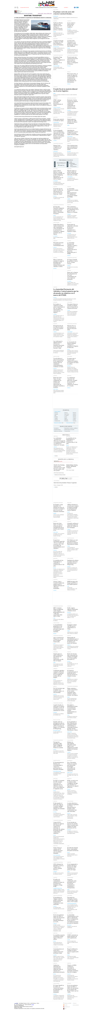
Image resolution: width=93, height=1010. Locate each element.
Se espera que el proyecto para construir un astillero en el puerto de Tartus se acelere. (72, 361)
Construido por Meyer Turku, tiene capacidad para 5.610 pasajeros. (72, 957)
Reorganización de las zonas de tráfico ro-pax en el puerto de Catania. (58, 328)
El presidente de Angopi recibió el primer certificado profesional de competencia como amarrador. (58, 901)
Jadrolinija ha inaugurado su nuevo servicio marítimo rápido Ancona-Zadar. (73, 132)
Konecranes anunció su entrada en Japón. (58, 119)
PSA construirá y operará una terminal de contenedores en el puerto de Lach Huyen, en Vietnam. (72, 209)
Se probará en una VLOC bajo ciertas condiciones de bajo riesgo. (58, 752)
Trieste (74, 419)
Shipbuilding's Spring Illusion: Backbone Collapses (72, 466)
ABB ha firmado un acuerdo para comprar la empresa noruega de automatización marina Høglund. (73, 507)
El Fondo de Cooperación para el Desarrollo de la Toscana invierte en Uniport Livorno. (72, 673)
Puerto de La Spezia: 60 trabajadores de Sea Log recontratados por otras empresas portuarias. (72, 276)
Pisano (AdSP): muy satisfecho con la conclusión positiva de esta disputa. (72, 283)
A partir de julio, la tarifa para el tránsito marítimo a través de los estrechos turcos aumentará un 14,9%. (58, 707)
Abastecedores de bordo (69, 429)
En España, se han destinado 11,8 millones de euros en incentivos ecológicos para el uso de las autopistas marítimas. (59, 508)
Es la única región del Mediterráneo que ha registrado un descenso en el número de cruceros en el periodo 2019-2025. (59, 554)
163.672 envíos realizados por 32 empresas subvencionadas (58, 516)
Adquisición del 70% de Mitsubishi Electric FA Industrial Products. (58, 125)
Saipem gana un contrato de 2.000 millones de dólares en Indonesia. (72, 121)
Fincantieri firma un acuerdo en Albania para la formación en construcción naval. (72, 306)
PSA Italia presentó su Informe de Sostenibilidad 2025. (58, 244)
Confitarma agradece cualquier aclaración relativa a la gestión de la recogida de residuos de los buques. (58, 674)
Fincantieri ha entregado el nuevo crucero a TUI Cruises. (72, 899)
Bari (55, 415)
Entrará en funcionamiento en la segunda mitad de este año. (72, 874)
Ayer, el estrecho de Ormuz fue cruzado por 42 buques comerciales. (58, 639)
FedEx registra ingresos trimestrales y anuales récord (72, 609)
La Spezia (66, 415)
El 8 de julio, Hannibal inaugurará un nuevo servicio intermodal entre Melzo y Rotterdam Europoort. (58, 210)
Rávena (74, 412)
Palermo (66, 419)
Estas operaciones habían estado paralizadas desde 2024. (58, 391)
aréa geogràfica (73, 166)
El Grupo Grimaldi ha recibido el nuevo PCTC (72, 261)
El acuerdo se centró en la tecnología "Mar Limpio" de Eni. (72, 775)
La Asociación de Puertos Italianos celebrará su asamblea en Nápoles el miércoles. (72, 344)
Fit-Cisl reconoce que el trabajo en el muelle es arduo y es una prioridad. (59, 690)
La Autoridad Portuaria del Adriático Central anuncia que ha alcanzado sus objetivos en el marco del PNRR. (65, 292)
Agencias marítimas (58, 431)
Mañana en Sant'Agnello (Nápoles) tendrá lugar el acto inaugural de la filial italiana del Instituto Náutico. (72, 746)
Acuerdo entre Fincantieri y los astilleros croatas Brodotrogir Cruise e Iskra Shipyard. (72, 43)
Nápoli (65, 418)
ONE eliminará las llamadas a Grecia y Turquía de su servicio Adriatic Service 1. (58, 866)
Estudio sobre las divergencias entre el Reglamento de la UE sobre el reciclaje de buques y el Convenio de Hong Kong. (59, 725)
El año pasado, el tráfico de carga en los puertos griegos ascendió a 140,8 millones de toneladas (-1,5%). (59, 806)
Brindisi (56, 416)
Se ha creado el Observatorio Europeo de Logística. (71, 25)
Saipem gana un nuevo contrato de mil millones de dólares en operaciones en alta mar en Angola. (58, 657)
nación (71, 165)
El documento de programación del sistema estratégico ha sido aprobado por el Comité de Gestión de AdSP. (72, 978)
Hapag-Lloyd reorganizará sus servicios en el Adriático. (57, 147)
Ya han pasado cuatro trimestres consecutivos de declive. (58, 68)
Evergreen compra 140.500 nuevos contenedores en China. (72, 627)
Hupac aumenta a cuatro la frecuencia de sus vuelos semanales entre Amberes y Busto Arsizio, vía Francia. (72, 692)
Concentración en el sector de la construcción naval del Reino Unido (58, 951)
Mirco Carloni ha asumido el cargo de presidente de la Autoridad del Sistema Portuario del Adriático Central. (59, 263)
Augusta (56, 414)
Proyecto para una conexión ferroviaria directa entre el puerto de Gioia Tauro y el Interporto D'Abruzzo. (72, 60)
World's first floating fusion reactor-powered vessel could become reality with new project (59, 467)
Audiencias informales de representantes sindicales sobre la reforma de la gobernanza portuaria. (59, 968)
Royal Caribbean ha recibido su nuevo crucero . (72, 951)
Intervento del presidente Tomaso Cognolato (65, 482)
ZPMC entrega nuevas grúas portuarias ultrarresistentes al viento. (58, 102)
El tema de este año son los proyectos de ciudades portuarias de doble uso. (72, 154)
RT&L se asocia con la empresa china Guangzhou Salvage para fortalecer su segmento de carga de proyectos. (72, 784)
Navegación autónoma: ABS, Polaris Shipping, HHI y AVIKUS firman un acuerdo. (58, 744)
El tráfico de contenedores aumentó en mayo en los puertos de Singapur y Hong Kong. (58, 883)
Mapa (74, 422)
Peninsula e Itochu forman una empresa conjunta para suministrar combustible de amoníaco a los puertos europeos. (72, 104)
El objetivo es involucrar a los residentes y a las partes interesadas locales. (72, 832)
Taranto (74, 416)
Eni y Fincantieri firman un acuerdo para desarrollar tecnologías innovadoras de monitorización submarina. (72, 766)
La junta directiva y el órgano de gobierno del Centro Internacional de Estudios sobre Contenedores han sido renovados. (73, 807)
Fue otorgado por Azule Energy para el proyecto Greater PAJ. (58, 665)
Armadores (56, 428)
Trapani (74, 418)
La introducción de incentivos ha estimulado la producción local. (72, 179)
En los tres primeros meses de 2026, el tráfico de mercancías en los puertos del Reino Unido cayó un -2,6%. (72, 989)
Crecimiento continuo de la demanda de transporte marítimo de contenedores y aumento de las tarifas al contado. (72, 335)
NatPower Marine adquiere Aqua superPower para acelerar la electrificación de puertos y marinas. (58, 26)
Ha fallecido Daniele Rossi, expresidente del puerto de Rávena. (73, 849)
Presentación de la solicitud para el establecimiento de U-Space (72, 647)
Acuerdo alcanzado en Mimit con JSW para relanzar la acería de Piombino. (58, 43)
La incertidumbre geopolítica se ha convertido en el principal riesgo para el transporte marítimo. (58, 628)
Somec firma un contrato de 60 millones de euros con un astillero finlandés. (57, 850)
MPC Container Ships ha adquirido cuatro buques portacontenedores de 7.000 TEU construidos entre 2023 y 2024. (58, 612)
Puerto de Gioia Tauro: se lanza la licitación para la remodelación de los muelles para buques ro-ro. (58, 527)
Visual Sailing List (61, 162)
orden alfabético (73, 164)
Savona (74, 415)
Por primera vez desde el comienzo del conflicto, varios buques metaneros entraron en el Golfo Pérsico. (58, 647)
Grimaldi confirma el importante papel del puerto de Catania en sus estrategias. (72, 525)
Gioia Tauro (66, 414)
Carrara (56, 419)
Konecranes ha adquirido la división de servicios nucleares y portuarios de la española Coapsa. (72, 228)
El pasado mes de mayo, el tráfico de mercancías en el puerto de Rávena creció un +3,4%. (58, 191)
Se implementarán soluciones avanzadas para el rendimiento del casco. (58, 183)
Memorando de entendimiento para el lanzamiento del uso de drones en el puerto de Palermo (72, 640)
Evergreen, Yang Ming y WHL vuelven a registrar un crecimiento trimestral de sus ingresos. (59, 60)
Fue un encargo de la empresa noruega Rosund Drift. (72, 942)
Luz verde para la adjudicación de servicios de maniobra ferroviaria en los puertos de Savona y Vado (58, 344)
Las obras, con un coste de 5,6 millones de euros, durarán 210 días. (58, 534)
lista (62, 422)
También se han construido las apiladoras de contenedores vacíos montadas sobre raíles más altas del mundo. (58, 111)
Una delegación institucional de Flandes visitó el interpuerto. (59, 773)
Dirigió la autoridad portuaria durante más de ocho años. (72, 855)
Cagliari (56, 418)
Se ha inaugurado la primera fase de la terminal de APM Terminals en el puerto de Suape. (72, 866)
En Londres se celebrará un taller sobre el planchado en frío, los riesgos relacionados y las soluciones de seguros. (59, 308)
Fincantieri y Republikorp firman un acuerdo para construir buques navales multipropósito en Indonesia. (72, 709)
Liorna (65, 416)
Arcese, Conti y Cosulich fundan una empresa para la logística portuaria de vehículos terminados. (58, 585)
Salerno (74, 414)
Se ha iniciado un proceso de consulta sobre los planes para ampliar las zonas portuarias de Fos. (72, 825)
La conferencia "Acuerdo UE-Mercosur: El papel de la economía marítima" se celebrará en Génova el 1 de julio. (72, 382)
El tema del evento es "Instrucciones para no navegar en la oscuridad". (58, 943)
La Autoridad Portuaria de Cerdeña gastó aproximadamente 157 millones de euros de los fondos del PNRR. (72, 193)
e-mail (32, 1004)
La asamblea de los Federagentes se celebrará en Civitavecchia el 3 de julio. (71, 440)
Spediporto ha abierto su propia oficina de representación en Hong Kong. (72, 562)
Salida (70, 162)
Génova (66, 412)
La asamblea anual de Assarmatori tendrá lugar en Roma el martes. (59, 937)
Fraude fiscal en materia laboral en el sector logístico (65, 90)
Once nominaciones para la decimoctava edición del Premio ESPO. (72, 147)
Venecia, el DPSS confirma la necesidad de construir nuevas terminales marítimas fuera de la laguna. (72, 968)
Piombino (66, 420)
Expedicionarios (57, 429)
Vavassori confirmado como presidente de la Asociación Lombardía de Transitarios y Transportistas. (71, 883)
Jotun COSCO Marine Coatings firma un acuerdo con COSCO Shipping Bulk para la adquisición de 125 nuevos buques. (58, 175)
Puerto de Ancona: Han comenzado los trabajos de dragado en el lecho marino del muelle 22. (72, 656)
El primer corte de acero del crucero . (63, 13)
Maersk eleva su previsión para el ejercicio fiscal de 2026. (71, 328)
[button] (78, 7)
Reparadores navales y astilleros (71, 428)
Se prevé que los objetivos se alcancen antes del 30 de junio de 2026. (72, 201)
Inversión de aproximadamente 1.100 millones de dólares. (72, 588)
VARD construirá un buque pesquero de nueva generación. (72, 936)
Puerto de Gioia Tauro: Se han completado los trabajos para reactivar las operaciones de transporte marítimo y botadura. (59, 382)
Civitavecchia (57, 420)
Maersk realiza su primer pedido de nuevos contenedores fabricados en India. (72, 173)
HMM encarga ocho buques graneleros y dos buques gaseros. (72, 583)
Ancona (56, 412)
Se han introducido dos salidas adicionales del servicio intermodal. (71, 699)
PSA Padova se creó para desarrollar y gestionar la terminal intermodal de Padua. (72, 542)
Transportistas (67, 431)
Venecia (74, 420)
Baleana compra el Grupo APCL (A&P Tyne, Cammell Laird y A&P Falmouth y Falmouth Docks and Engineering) (58, 959)
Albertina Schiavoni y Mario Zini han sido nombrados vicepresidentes (72, 892)
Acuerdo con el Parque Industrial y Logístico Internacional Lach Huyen (72, 216)
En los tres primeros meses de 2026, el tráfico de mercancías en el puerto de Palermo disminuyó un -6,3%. (58, 918)
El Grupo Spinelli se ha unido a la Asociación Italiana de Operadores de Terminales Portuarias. (58, 989)
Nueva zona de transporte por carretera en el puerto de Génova (58, 351)
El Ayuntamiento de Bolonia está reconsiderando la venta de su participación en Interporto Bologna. (58, 766)
